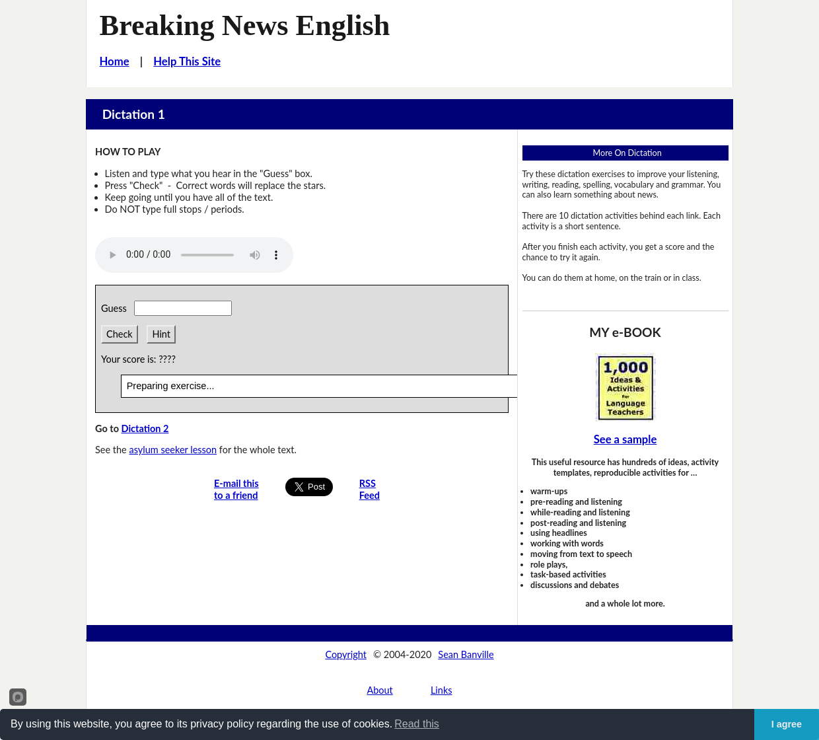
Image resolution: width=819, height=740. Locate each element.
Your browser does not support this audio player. (194, 255)
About (379, 690)
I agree (786, 724)
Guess (116, 308)
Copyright (346, 654)
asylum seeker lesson (173, 449)
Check (119, 334)
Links (441, 690)
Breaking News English (245, 25)
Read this (416, 723)
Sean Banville (465, 654)
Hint (161, 334)
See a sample (625, 439)
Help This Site (187, 61)
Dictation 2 (144, 428)
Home (114, 61)
